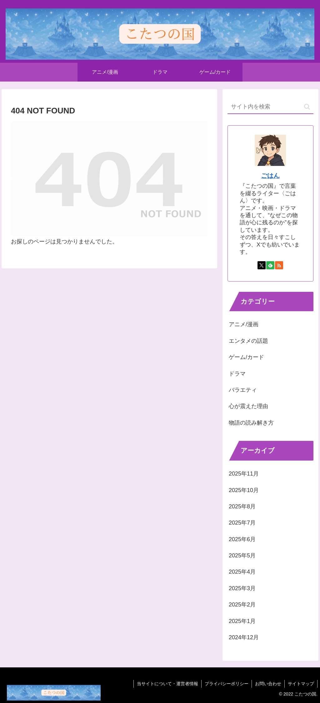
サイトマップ (301, 683)
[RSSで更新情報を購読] (279, 265)
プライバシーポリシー (226, 683)
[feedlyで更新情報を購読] (270, 265)
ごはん (270, 175)
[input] (270, 107)
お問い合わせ (268, 683)
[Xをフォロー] (262, 265)
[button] (307, 106)
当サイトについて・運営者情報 (167, 683)
